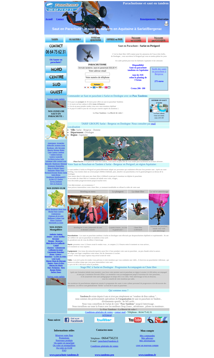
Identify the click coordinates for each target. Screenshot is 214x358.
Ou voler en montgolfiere (64, 345)
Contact (60, 19)
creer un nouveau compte (147, 345)
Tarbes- (54, 272)
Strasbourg (50, 177)
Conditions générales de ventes (99, 312)
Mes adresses (147, 338)
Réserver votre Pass (64, 335)
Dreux (52, 254)
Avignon (57, 145)
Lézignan (49, 161)
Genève (61, 211)
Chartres (50, 248)
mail (153, 123)
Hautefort (48, 256)
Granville (58, 157)
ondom (53, 154)
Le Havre (51, 159)
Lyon (64, 161)
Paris (62, 170)
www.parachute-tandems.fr (64, 354)
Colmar (58, 218)
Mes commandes (147, 336)
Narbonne (51, 170)
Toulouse (58, 181)
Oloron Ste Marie (56, 265)
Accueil (49, 19)
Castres (54, 152)
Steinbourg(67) (60, 177)
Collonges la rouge (55, 250)
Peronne (54, 172)
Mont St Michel (53, 168)
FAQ (64, 350)
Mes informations (147, 341)
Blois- (48, 243)
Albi (56, 148)
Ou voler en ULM (64, 348)
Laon (58, 259)
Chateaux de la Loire (56, 216)
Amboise (52, 234)
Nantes (51, 263)
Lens (62, 159)
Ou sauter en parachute (64, 343)
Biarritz (50, 150)
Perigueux (56, 268)
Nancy (61, 168)
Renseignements (147, 19)
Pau (49, 268)
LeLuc (57, 159)
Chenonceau (60, 248)
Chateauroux (55, 214)
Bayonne (61, 148)
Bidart (62, 150)
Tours (59, 272)
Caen (50, 152)
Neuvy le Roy (59, 263)
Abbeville (50, 145)
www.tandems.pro (104, 354)
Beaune (51, 241)
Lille (54, 161)
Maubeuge (56, 164)
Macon (48, 261)
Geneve (58, 254)
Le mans (60, 223)
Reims (60, 172)
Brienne (56, 150)
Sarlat (65, 172)
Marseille (48, 164)
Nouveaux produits (64, 340)
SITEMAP (107, 315)
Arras (63, 145)
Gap (62, 218)
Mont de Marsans (59, 261)
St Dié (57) (53, 179)
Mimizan (63, 164)
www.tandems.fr (147, 354)
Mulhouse (51, 218)
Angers (49, 236)
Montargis (51, 166)
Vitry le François (56, 184)
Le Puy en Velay (60, 256)
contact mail (120, 312)
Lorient (59, 161)
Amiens (59, 234)
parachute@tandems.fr (108, 341)
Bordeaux (50, 148)
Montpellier (60, 166)
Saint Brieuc (55, 175)
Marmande (53, 223)
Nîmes (57, 170)
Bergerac (59, 241)
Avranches (60, 143)
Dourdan (60, 252)
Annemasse (52, 143)
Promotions (64, 338)
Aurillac (61, 236)
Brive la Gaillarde (58, 243)
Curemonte (52, 252)
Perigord (48, 172)
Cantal (56, 245)
